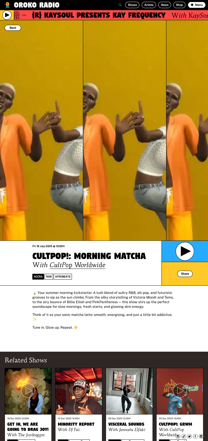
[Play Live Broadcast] (7, 15)
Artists (148, 5)
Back (13, 28)
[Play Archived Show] (185, 251)
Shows (132, 5)
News (164, 5)
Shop (179, 5)
